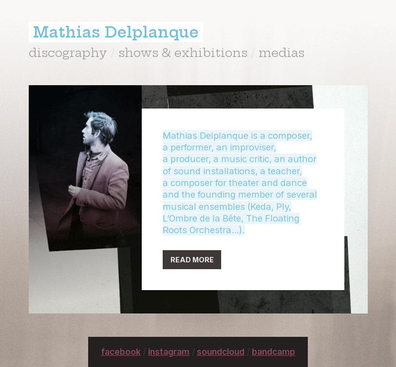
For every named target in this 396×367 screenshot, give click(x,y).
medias (281, 52)
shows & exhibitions (182, 52)
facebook (121, 352)
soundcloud (221, 352)
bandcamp (273, 352)
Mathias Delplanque (116, 32)
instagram (168, 352)
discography (68, 52)
